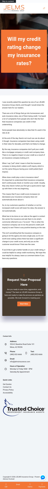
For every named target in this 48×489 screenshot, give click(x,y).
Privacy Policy (8, 390)
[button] (24, 304)
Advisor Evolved (8, 479)
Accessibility (8, 393)
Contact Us (7, 387)
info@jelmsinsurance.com (20, 362)
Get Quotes (7, 384)
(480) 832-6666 (16, 354)
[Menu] (44, 8)
